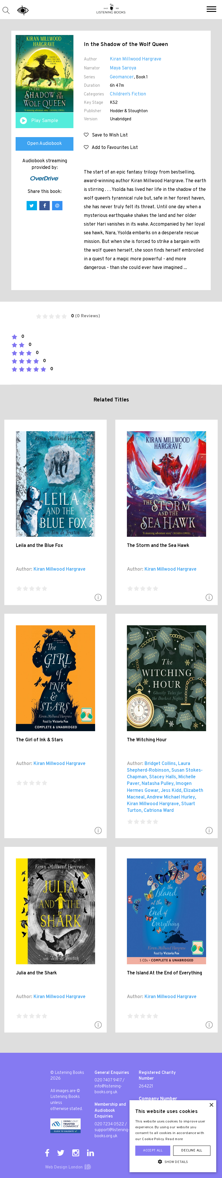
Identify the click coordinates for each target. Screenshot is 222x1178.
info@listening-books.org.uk (108, 1089)
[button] (211, 9)
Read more (174, 1139)
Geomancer (122, 77)
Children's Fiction (128, 94)
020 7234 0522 (109, 1124)
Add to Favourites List (111, 148)
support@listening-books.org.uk (112, 1133)
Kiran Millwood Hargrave (135, 59)
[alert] (173, 1136)
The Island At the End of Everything (164, 973)
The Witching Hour (146, 740)
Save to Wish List (106, 135)
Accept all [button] (152, 1150)
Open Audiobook (44, 144)
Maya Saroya (123, 68)
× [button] (211, 1105)
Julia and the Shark (36, 973)
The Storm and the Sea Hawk (158, 546)
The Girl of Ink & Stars (39, 740)
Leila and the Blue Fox (39, 546)
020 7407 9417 (108, 1080)
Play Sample (44, 121)
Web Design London (64, 1167)
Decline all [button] (191, 1150)
